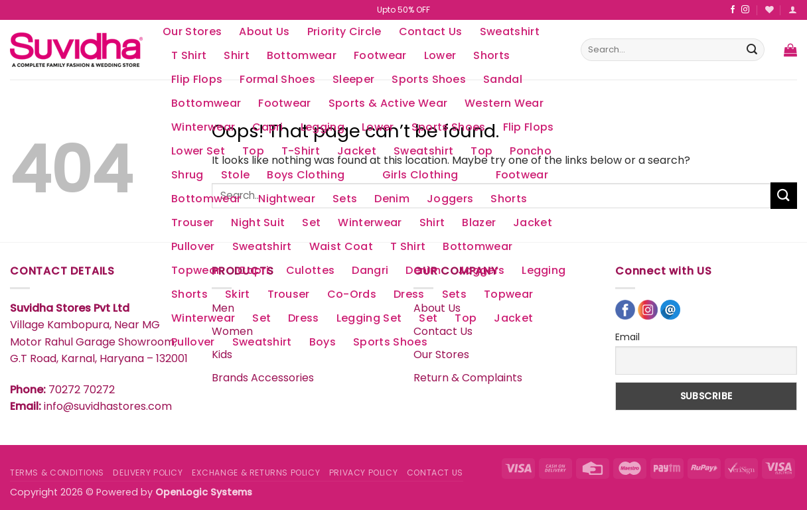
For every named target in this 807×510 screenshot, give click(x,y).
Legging (322, 127)
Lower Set (198, 151)
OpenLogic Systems (203, 492)
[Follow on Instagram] (745, 10)
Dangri (370, 270)
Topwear (195, 270)
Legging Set (369, 318)
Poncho (530, 151)
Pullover (193, 246)
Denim (391, 198)
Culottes (310, 270)
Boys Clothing (305, 174)
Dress (409, 294)
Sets (344, 198)
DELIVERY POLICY (148, 472)
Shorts (491, 55)
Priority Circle (344, 31)
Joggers (450, 198)
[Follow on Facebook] (733, 10)
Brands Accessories (263, 377)
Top (253, 151)
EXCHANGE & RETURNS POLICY (256, 472)
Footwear (380, 55)
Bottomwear (301, 55)
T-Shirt (300, 151)
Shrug (187, 174)
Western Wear (504, 103)
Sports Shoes (448, 127)
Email (627, 337)
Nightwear (286, 198)
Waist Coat (341, 246)
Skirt (237, 294)
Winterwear (203, 127)
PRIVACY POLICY (363, 472)
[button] (792, 9)
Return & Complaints (467, 377)
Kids (222, 354)
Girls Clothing (420, 174)
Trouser (192, 222)
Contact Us (431, 31)
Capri (267, 127)
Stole (235, 174)
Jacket (356, 151)
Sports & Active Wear (388, 103)
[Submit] (752, 49)
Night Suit (258, 222)
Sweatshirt (510, 31)
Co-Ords (351, 294)
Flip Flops (528, 127)
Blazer (479, 222)
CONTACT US (435, 472)
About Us (264, 31)
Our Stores (192, 31)
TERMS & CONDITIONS (57, 472)
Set (311, 222)
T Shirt (188, 55)
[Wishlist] (769, 9)
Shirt (237, 55)
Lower (440, 55)
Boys (322, 342)
